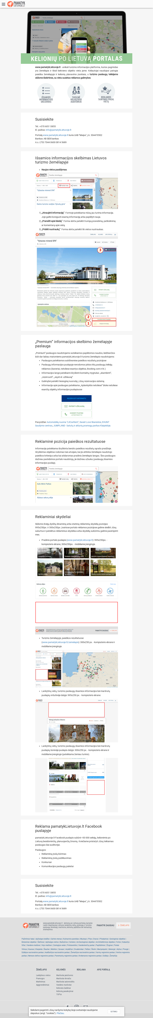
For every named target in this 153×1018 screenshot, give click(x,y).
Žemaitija (113, 956)
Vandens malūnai (33, 945)
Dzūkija (105, 956)
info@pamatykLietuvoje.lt (58, 130)
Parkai (116, 945)
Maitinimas (40, 981)
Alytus (119, 949)
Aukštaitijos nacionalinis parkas (57, 952)
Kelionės (60, 969)
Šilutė (93, 949)
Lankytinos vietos (43, 975)
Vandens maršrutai (63, 985)
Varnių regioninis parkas (105, 952)
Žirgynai (110, 945)
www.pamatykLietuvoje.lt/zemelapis (60, 642)
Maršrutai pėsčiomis (64, 975)
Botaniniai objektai (29, 942)
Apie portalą (103, 969)
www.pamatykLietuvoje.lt (55, 135)
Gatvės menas (56, 939)
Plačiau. (61, 1013)
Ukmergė (111, 949)
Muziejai (83, 939)
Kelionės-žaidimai (63, 988)
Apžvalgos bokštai (43, 939)
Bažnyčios (64, 942)
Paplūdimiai (100, 945)
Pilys (90, 939)
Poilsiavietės (72, 945)
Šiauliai (47, 949)
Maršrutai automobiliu (65, 981)
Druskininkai (79, 949)
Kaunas (31, 949)
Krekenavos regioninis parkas (90, 956)
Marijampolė (102, 949)
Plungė (125, 949)
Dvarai (95, 939)
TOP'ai (59, 994)
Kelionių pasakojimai (64, 991)
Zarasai (61, 949)
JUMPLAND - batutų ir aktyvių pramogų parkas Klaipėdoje (81, 425)
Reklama (81, 969)
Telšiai (87, 949)
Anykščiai (69, 949)
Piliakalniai (104, 939)
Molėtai (54, 949)
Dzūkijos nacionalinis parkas (32, 952)
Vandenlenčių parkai (86, 945)
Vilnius (24, 949)
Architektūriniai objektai (105, 942)
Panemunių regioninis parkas (66, 956)
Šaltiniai (41, 942)
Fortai (118, 942)
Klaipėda (39, 949)
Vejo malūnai (47, 945)
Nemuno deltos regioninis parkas (40, 956)
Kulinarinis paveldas (71, 939)
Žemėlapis (41, 969)
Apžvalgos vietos (52, 942)
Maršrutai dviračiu (63, 978)
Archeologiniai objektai (86, 942)
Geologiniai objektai (117, 939)
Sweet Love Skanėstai (90, 422)
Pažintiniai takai (28, 939)
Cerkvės (72, 942)
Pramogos (40, 978)
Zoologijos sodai (59, 945)
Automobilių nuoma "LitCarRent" (63, 422)
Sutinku (113, 1012)
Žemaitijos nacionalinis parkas (82, 952)
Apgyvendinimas (42, 985)
